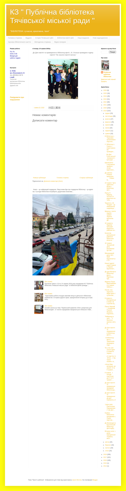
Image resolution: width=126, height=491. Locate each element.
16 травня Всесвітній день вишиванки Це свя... (110, 246)
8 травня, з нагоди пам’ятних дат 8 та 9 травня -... (109, 376)
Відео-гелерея (60, 42)
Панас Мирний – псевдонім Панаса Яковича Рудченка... (110, 310)
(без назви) (48, 281)
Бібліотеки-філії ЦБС (65, 38)
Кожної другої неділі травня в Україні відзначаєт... (110, 266)
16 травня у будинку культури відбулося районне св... (110, 226)
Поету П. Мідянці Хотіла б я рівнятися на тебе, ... (110, 196)
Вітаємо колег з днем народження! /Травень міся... (110, 434)
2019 (105, 111)
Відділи (29, 38)
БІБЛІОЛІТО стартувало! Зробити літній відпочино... (110, 166)
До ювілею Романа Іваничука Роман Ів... (110, 176)
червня (107, 131)
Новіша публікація (39, 178)
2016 (105, 460)
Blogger (95, 480)
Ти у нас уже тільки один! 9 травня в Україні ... (110, 350)
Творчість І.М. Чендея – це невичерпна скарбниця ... (110, 205)
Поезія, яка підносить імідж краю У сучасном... (110, 292)
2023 (105, 99)
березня (108, 445)
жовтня (108, 119)
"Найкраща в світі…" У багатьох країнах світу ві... (110, 320)
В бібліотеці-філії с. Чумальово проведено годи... (109, 341)
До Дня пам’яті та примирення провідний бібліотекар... (110, 386)
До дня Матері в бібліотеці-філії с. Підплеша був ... (110, 275)
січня (107, 451)
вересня (108, 122)
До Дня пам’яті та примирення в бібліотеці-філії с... (110, 331)
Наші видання (83, 38)
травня (107, 133)
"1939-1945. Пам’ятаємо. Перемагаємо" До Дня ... (110, 407)
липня (107, 128)
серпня (107, 125)
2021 (105, 105)
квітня (107, 442)
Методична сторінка (43, 42)
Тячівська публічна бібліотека (107, 74)
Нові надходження (100, 38)
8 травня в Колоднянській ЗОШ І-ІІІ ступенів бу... (110, 300)
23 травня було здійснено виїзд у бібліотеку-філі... (110, 186)
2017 (105, 457)
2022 (105, 102)
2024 (105, 96)
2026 (105, 90)
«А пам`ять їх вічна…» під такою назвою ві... (110, 358)
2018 (105, 454)
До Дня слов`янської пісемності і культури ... (110, 157)
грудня (107, 113)
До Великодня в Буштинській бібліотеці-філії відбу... (110, 425)
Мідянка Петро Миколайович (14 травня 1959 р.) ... (110, 284)
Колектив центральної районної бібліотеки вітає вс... (110, 236)
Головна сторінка (15, 38)
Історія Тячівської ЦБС (44, 38)
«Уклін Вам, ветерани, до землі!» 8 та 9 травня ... (110, 367)
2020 (105, 108)
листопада (109, 116)
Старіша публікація (86, 178)
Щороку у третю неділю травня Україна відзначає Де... (110, 215)
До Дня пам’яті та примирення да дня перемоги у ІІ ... (110, 397)
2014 (105, 466)
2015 (105, 463)
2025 (105, 93)
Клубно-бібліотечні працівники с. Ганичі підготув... (110, 416)
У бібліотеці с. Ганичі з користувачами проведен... (110, 148)
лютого (107, 448)
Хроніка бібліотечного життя (19, 42)
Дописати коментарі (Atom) (53, 181)
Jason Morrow (76, 480)
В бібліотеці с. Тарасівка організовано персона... (110, 138)
